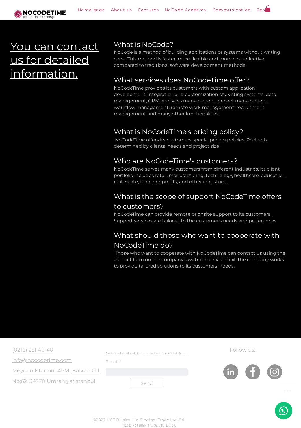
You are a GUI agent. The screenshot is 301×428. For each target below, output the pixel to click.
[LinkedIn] (230, 371)
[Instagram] (274, 371)
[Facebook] (252, 371)
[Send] (146, 383)
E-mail (111, 362)
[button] (268, 8)
